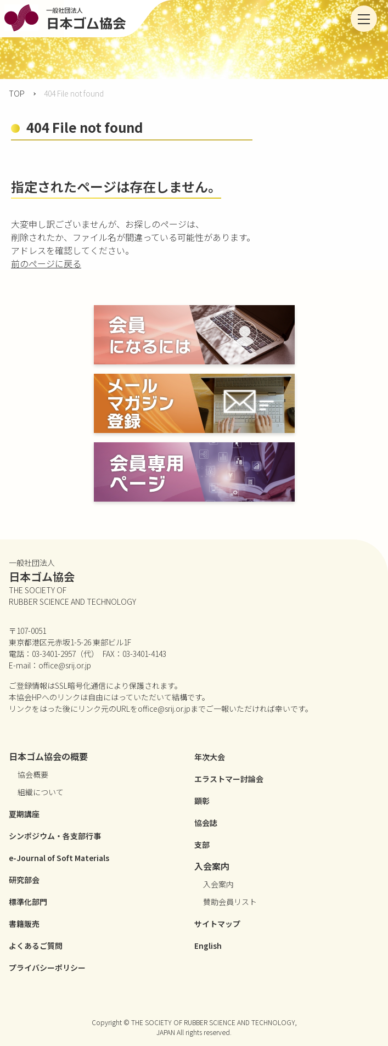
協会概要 (33, 774)
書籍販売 (24, 923)
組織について (41, 791)
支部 (202, 844)
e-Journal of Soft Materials (59, 857)
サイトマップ (217, 923)
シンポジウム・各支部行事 (55, 835)
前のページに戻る (46, 263)
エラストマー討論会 (228, 778)
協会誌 (205, 822)
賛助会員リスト (230, 901)
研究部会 (24, 879)
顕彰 (202, 800)
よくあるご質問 (36, 945)
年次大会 (209, 756)
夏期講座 (24, 813)
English (208, 945)
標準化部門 (28, 901)
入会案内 (218, 884)
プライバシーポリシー (47, 967)
